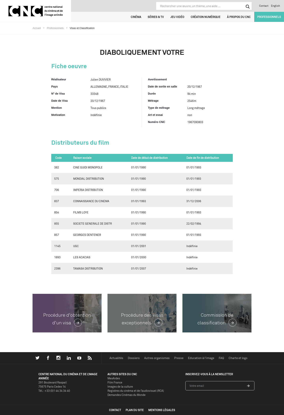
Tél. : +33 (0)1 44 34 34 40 (54, 390)
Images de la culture (120, 386)
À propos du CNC (239, 17)
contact (115, 410)
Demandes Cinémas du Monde (126, 394)
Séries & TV (156, 17)
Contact (263, 5)
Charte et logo (238, 358)
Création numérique (205, 17)
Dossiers (134, 358)
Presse (178, 358)
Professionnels (269, 17)
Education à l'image (201, 358)
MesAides (113, 378)
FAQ (221, 358)
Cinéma (136, 17)
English (275, 5)
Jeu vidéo (177, 17)
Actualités (116, 358)
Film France (114, 382)
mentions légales (161, 410)
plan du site (135, 410)
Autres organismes (157, 358)
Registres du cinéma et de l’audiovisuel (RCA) (135, 390)
